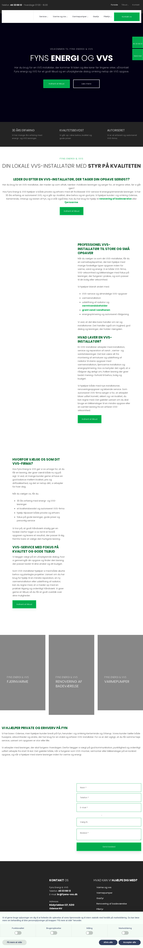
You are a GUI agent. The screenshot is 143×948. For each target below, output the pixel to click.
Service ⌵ (43, 16)
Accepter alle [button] (129, 942)
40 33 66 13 (16, 5)
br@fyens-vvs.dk (21, 817)
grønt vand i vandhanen (96, 310)
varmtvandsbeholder (95, 305)
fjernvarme (71, 202)
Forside (114, 4)
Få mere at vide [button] (14, 942)
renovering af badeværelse (115, 198)
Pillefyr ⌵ (108, 16)
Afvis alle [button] (108, 942)
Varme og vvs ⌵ (60, 16)
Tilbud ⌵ (125, 4)
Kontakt (135, 4)
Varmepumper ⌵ (80, 16)
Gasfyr (96, 16)
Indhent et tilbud (71, 211)
